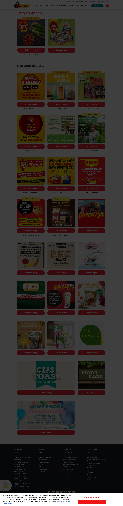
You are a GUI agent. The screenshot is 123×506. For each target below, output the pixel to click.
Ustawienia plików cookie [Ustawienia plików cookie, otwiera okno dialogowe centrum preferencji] (91, 497)
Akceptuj (91, 502)
